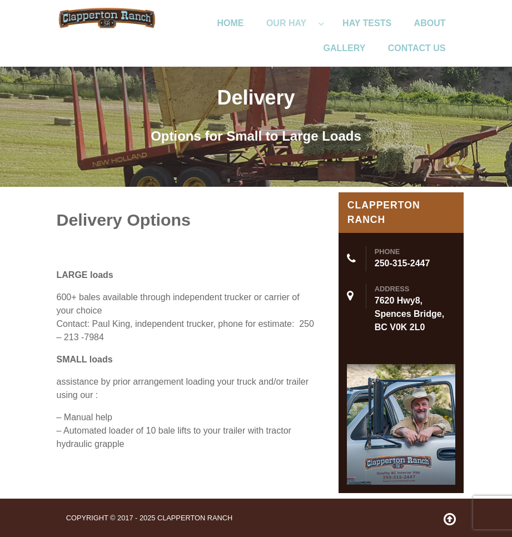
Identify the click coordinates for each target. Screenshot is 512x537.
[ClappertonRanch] (107, 17)
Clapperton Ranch (194, 518)
